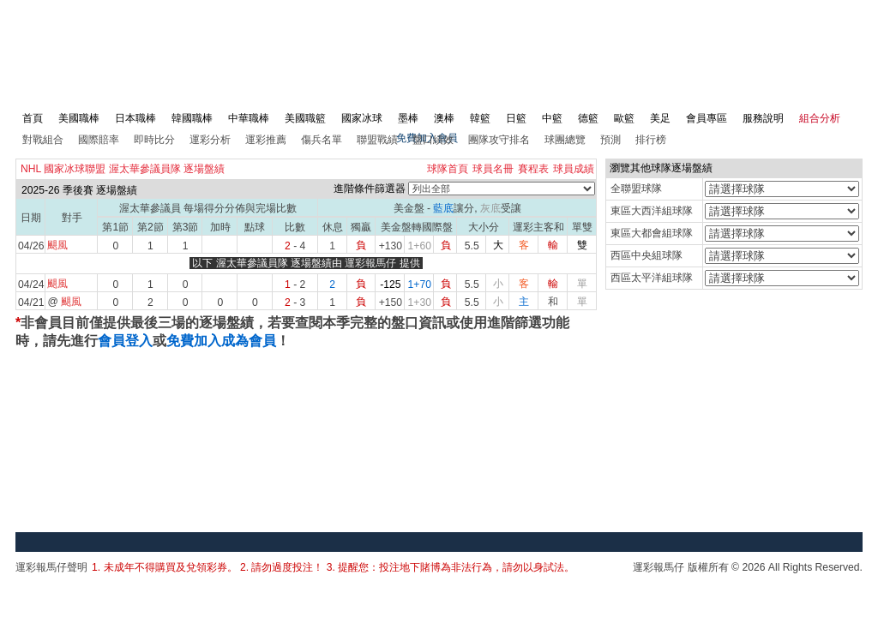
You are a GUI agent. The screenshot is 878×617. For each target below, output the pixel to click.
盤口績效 (433, 140)
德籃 (588, 118)
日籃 (516, 118)
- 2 (295, 285)
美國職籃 (305, 118)
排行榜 (650, 140)
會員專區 (706, 118)
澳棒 (444, 118)
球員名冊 (493, 169)
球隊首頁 (447, 169)
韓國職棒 (192, 118)
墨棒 (408, 118)
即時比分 (154, 140)
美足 (660, 118)
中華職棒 (248, 118)
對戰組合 (42, 140)
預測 (610, 140)
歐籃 (624, 118)
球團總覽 (565, 140)
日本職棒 (135, 118)
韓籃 (480, 118)
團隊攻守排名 (499, 140)
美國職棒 (78, 118)
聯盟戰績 (377, 140)
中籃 (552, 118)
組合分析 (819, 118)
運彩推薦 (265, 140)
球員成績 (573, 169)
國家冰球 (361, 118)
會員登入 (125, 340)
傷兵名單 (321, 140)
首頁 (32, 118)
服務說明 (763, 118)
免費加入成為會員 (221, 340)
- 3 (295, 302)
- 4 (295, 246)
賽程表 (533, 169)
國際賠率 (98, 140)
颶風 (57, 245)
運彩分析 (210, 140)
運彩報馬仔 (370, 263)
